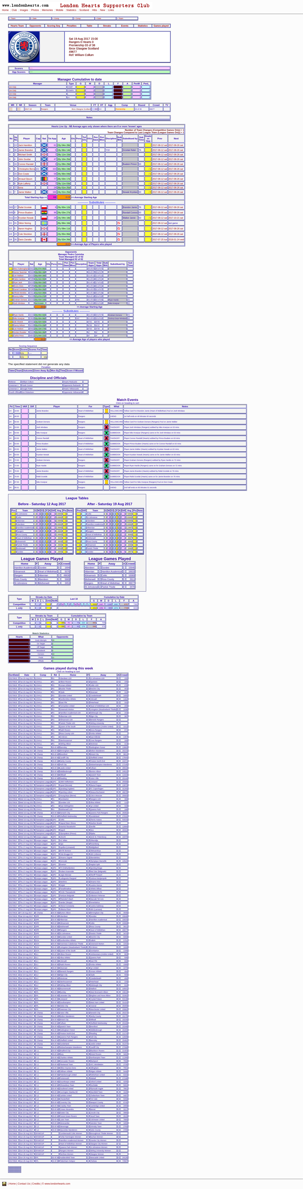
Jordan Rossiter (20, 332)
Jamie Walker (24, 192)
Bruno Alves (18, 286)
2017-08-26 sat (175, 145)
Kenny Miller (19, 296)
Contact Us (24, 1183)
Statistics (71, 10)
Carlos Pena (19, 336)
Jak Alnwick (18, 322)
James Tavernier (20, 272)
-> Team (120, 18)
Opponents (35, 26)
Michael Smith (25, 154)
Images (24, 10)
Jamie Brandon (25, 150)
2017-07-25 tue (159, 239)
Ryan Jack (18, 282)
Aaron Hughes (25, 228)
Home (5, 10)
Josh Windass (19, 303)
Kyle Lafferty (24, 183)
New (102, 10)
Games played (161, 26)
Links (111, 10)
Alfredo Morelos (20, 293)
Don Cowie (23, 174)
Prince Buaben (25, 212)
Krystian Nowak (26, 218)
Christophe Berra (26, 169)
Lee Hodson (18, 329)
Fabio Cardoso (19, 279)
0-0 (96, 109)
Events (124, 26)
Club (14, 10)
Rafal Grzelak (25, 207)
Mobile (59, 10)
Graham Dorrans (20, 300)
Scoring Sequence (28, 346)
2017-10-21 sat (175, 218)
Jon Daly (12, 87)
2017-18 (28, 109)
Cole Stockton (25, 234)
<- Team (12, 18)
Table (89, 26)
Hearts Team (17, 26)
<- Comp (55, 18)
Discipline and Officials (48, 378)
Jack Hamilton (25, 145)
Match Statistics (41, 633)
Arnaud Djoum (25, 179)
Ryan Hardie (19, 315)
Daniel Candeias (20, 289)
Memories (47, 10)
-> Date (98, 18)
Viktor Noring (24, 223)
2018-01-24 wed (176, 239)
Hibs (94, 10)
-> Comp (77, 18)
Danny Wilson (19, 325)
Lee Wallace (19, 276)
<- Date (33, 18)
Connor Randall (26, 164)
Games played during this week (68, 668)
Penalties (72, 26)
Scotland (84, 10)
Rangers (44, 109)
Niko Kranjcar (19, 318)
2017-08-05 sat (159, 212)
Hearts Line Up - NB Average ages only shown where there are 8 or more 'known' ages (96, 126)
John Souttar (24, 159)
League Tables (77, 498)
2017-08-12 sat (159, 145)
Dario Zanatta (25, 239)
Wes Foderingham (21, 269)
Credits (36, 1183)
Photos (35, 10)
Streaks (107, 26)
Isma (20, 187)
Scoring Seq (53, 26)
